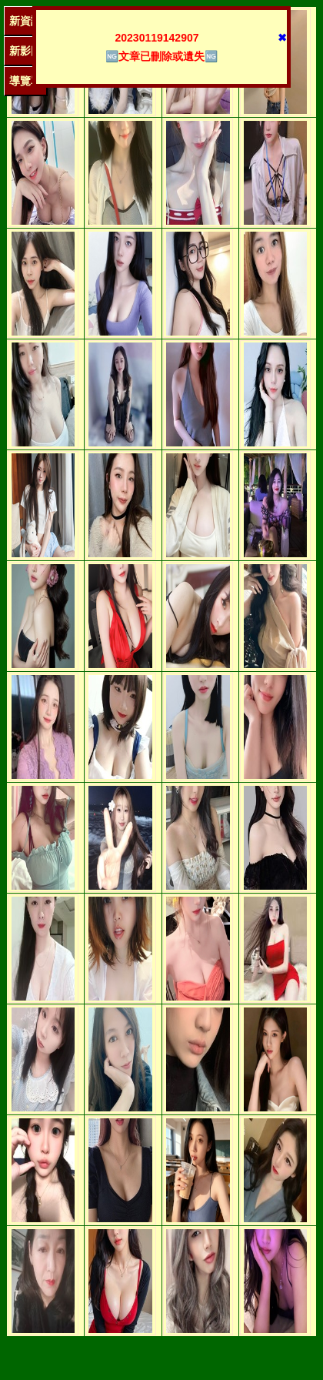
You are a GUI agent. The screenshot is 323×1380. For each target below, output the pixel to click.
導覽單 (25, 81)
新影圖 (25, 51)
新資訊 (25, 21)
